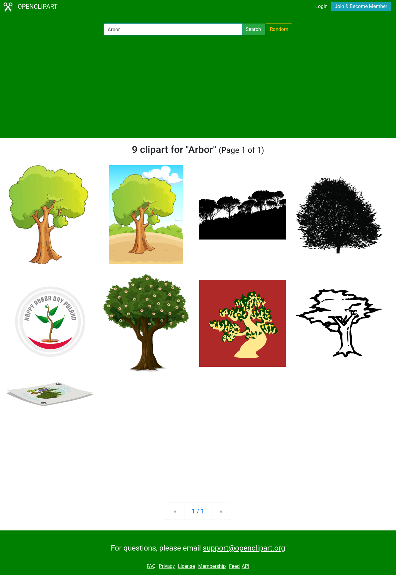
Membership (212, 566)
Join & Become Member (361, 6)
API (245, 566)
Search (253, 29)
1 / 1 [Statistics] (198, 511)
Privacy (167, 566)
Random (279, 29)
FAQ (151, 566)
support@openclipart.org (244, 548)
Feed (234, 566)
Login (321, 6)
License (186, 566)
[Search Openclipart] (173, 29)
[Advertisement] (198, 86)
